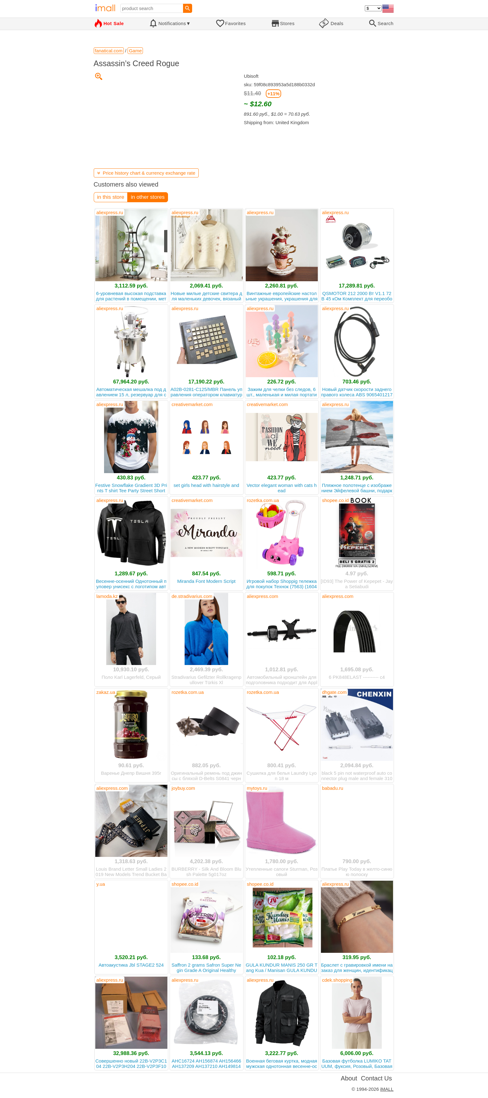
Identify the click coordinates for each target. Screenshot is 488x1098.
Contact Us (376, 1078)
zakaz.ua (106, 692)
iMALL (387, 1089)
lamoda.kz (107, 596)
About (349, 1078)
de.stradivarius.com (192, 596)
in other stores (148, 197)
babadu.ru (333, 788)
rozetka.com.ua (263, 500)
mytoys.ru (257, 788)
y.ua (101, 884)
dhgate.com (334, 692)
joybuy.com (183, 788)
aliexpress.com (262, 596)
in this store (110, 197)
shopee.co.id (335, 500)
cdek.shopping (337, 980)
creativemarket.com (192, 404)
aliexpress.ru (110, 212)
